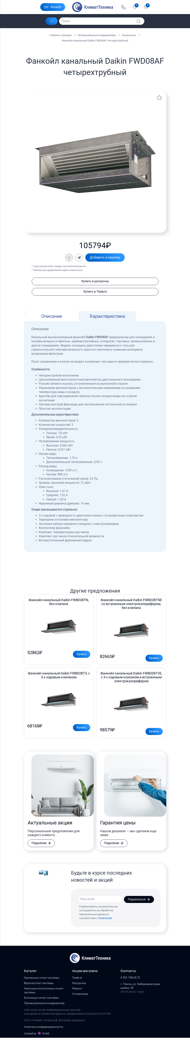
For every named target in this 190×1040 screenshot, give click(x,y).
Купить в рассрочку (95, 281)
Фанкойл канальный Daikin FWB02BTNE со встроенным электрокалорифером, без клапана (131, 604)
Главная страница (61, 35)
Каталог (52, 7)
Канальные (129, 35)
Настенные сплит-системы (41, 979)
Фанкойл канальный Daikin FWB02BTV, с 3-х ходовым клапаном (59, 676)
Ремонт (77, 990)
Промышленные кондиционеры (97, 35)
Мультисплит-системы (39, 985)
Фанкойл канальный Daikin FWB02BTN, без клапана (59, 602)
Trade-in (77, 979)
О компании (80, 996)
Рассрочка (79, 985)
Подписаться (139, 901)
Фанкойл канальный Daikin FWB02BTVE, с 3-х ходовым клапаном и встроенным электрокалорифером (131, 678)
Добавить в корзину (105, 257)
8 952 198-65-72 (130, 979)
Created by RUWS (36, 1035)
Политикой (105, 920)
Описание (51, 316)
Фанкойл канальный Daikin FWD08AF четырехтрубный (95, 40)
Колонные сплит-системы (41, 999)
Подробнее (41, 845)
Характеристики (107, 316)
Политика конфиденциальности (43, 1028)
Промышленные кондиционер (44, 1005)
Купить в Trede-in (95, 292)
